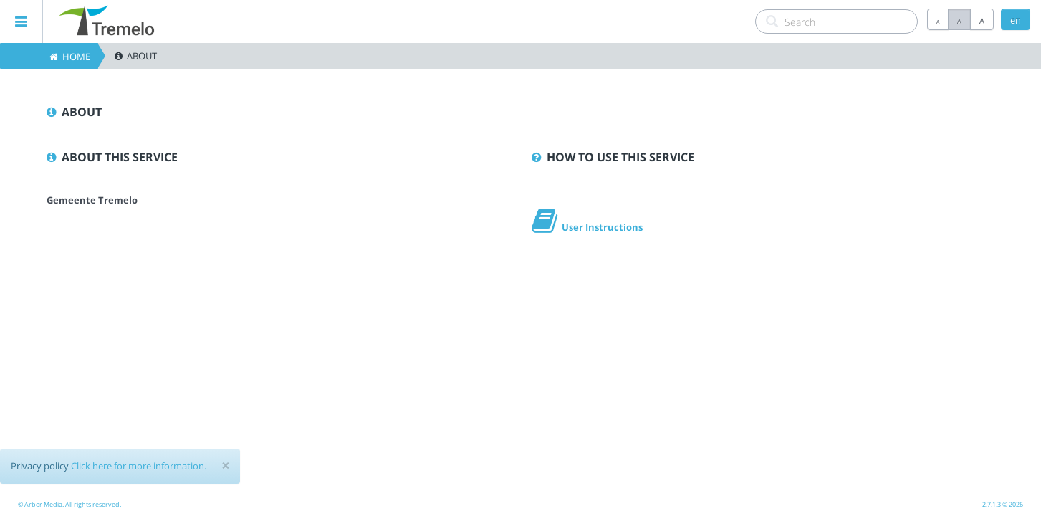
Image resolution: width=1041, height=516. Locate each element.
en (1015, 20)
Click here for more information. (138, 465)
